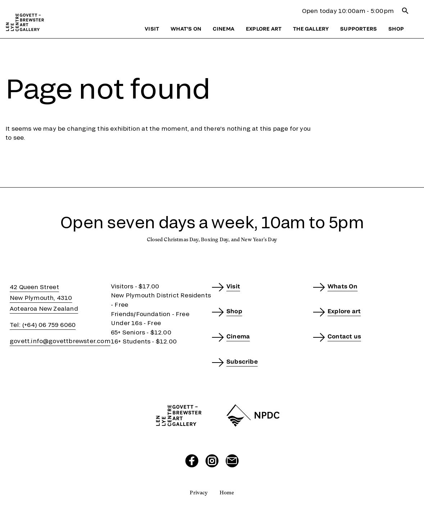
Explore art (263, 29)
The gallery (311, 29)
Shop (396, 29)
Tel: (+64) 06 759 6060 (43, 324)
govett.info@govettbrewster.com (60, 340)
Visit (152, 29)
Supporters (358, 29)
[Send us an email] (232, 460)
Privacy (199, 492)
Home (227, 492)
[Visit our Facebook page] (191, 460)
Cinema (223, 29)
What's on (186, 29)
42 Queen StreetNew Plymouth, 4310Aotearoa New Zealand (44, 297)
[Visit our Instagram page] (212, 460)
